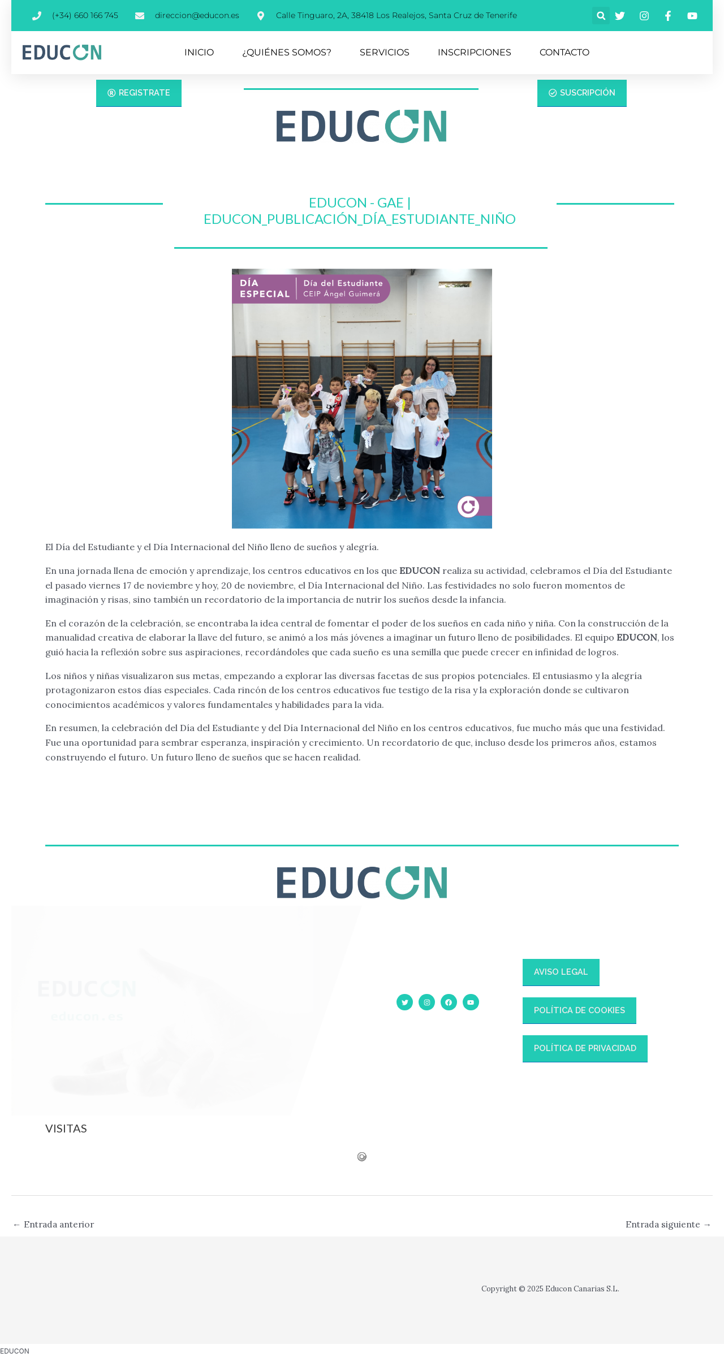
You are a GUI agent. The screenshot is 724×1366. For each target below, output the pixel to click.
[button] (601, 15)
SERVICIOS (385, 52)
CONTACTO (564, 52)
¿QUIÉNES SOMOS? (286, 52)
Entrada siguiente (667, 1224)
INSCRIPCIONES (474, 52)
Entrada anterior (55, 1224)
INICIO (199, 52)
